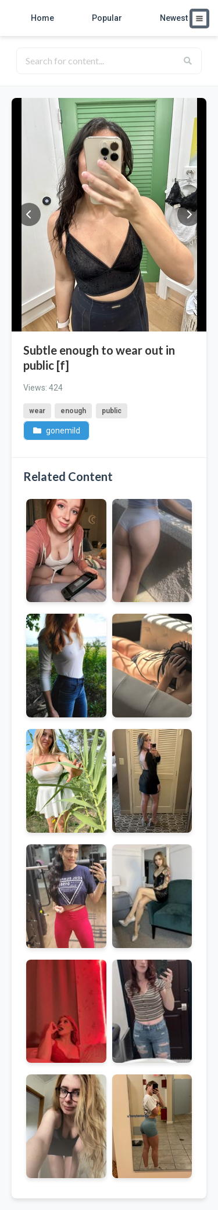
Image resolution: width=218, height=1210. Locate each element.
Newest (174, 18)
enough (73, 411)
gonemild (56, 429)
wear (37, 411)
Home (42, 18)
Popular (107, 18)
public (111, 411)
